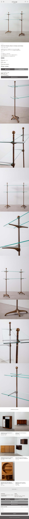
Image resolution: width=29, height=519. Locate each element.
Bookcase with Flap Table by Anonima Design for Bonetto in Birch (7, 483)
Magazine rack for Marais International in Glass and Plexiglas (20, 483)
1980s (18, 485)
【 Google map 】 (3, 495)
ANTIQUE (2, 66)
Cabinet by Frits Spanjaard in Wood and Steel (6, 433)
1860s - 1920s (6, 47)
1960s (18, 459)
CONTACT (8, 499)
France (2, 47)
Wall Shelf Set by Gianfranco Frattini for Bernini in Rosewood (21, 458)
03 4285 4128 (21, 69)
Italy (1, 459)
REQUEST (8, 69)
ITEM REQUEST (15, 501)
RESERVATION (15, 77)
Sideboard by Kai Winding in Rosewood (20, 433)
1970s (3, 459)
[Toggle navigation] (27, 1)
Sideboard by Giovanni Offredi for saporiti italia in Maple (7, 458)
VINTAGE (6, 66)
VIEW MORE (14, 489)
